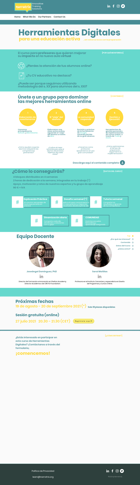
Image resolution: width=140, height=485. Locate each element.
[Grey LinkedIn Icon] (41, 276)
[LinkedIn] (109, 6)
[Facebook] (113, 6)
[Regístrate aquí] (83, 321)
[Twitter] (123, 6)
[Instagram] (118, 6)
